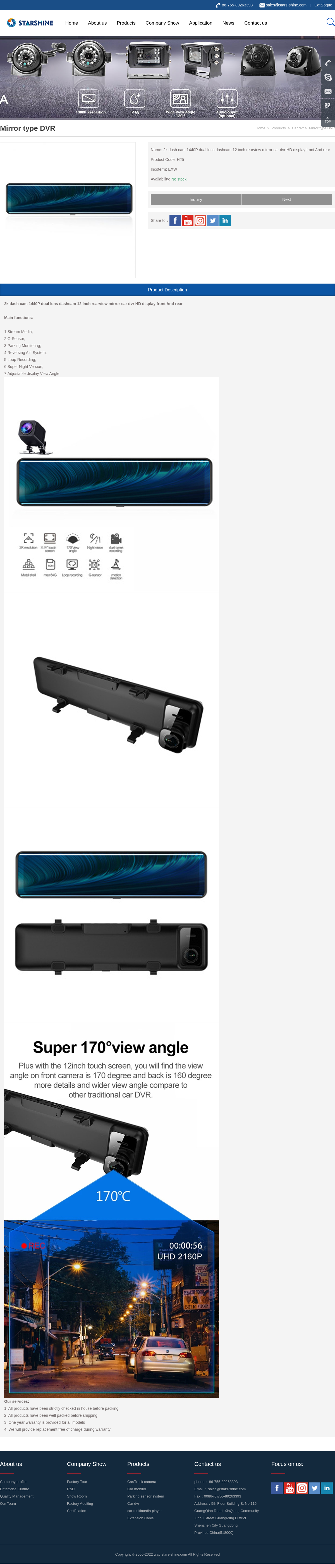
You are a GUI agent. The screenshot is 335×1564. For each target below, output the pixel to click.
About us (97, 23)
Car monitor (136, 1489)
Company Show (162, 23)
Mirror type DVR (322, 128)
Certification (76, 1511)
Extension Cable (140, 1518)
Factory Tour (77, 1482)
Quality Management (17, 1496)
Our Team (8, 1503)
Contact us (255, 23)
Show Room (77, 1496)
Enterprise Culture (14, 1489)
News (228, 23)
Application (200, 23)
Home (71, 23)
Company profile (13, 1482)
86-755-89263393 (223, 1482)
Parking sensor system (145, 1496)
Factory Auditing (80, 1503)
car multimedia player (144, 1511)
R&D (71, 1489)
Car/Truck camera (141, 1482)
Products (126, 23)
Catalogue (323, 5)
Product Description (167, 289)
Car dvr (298, 128)
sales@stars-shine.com (286, 5)
